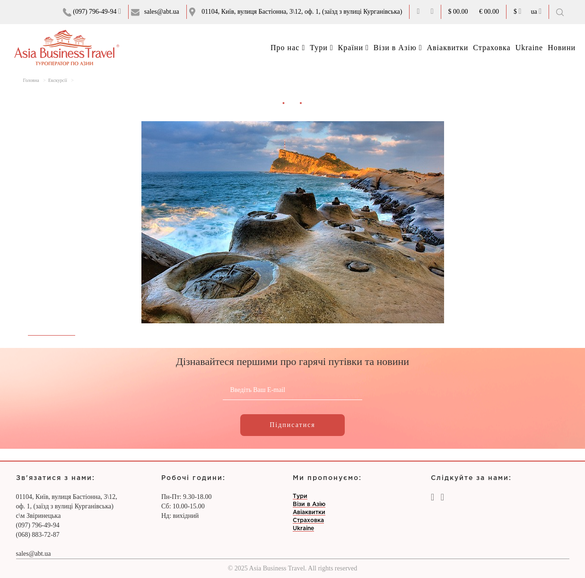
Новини (562, 48)
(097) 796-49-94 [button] (92, 12)
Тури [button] (321, 48)
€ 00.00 (489, 11)
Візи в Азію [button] (398, 48)
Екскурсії (57, 80)
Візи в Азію (309, 504)
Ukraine (529, 48)
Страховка (491, 48)
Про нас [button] (288, 48)
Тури (300, 496)
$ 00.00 (458, 11)
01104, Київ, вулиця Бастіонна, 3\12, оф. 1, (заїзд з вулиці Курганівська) (301, 11)
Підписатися (292, 424)
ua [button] (536, 11)
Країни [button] (353, 48)
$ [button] (517, 11)
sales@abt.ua (161, 11)
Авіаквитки (447, 48)
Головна (31, 80)
